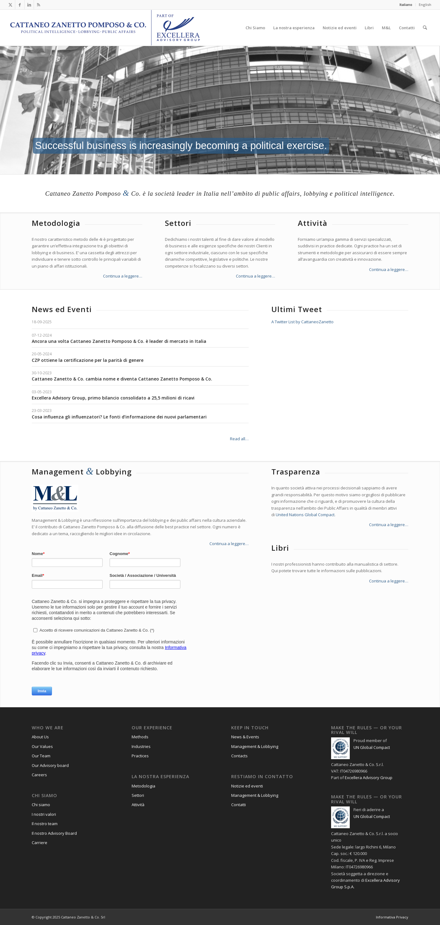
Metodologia (143, 786)
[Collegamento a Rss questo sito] (38, 4)
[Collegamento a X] (10, 4)
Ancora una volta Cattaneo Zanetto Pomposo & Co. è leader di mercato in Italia (119, 341)
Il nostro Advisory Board (54, 833)
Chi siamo (41, 804)
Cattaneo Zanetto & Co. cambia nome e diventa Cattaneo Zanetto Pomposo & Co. (122, 379)
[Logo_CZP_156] (105, 28)
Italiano (406, 4)
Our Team (41, 756)
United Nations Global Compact (305, 514)
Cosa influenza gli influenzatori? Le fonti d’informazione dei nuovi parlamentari (119, 417)
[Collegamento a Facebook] (19, 4)
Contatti (238, 804)
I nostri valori (44, 814)
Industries (141, 746)
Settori (138, 795)
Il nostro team (45, 823)
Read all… (239, 438)
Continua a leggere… (122, 276)
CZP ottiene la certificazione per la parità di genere (87, 360)
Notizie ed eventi (247, 786)
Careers (39, 775)
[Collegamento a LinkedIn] (29, 4)
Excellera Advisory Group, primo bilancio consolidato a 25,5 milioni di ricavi (113, 398)
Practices (140, 756)
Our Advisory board (50, 765)
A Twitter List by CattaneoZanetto (302, 322)
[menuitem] (406, 4)
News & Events (245, 737)
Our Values (42, 746)
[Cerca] (425, 28)
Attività (138, 804)
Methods (140, 737)
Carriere (39, 842)
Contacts (239, 756)
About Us (40, 737)
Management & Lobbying (254, 746)
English (425, 4)
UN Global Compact (371, 747)
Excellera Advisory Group (368, 777)
